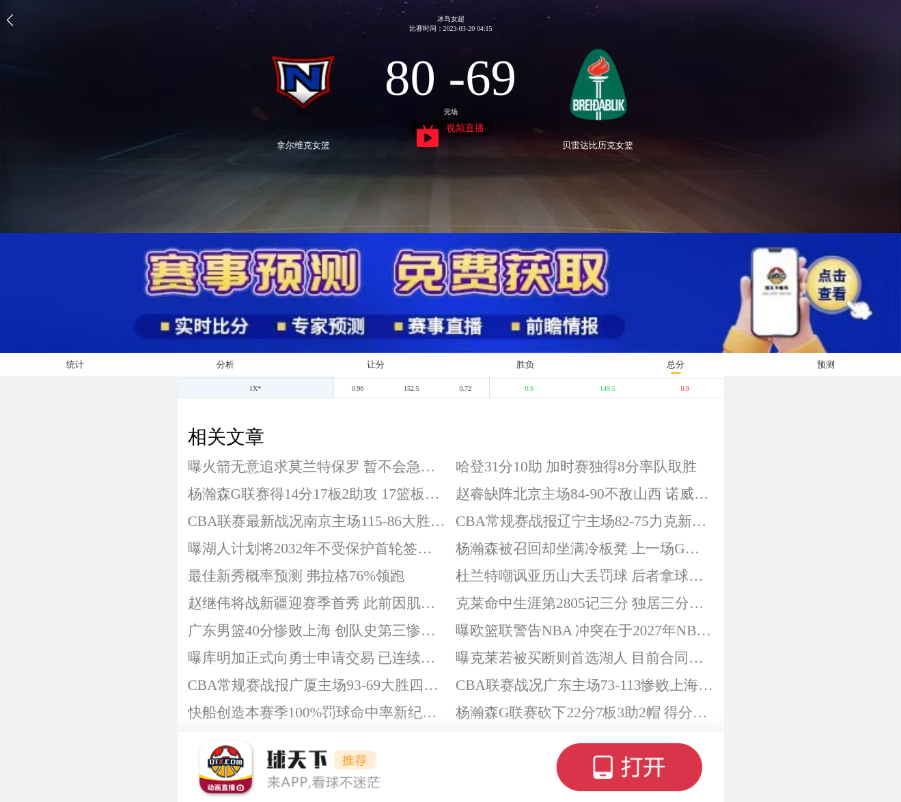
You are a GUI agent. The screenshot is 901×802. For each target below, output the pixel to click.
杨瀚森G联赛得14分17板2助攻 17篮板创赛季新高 (317, 494)
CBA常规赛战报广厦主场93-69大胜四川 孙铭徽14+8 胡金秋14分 (317, 685)
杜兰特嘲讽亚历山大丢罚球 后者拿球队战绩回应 (585, 576)
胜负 (525, 364)
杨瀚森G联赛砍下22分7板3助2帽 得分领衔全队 (585, 712)
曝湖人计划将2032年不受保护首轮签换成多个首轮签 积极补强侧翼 (317, 548)
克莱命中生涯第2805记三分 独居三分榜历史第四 (585, 603)
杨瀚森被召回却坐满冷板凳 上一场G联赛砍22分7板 (585, 548)
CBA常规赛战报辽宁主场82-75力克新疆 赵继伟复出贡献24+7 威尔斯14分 (585, 521)
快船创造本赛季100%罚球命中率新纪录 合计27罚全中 (317, 712)
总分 (675, 364)
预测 (826, 364)
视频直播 (450, 130)
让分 (376, 364)
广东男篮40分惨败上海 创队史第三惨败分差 (317, 630)
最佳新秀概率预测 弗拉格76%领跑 (296, 576)
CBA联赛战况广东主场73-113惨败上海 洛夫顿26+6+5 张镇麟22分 (585, 685)
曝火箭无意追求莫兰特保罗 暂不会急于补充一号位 (317, 466)
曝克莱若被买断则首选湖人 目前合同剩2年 (585, 658)
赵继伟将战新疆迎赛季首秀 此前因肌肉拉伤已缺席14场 (317, 603)
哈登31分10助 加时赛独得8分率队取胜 (576, 466)
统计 (75, 364)
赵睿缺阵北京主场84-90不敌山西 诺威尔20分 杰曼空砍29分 (585, 494)
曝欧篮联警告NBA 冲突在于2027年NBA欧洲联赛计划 (585, 630)
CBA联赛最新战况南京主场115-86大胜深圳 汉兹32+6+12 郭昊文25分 (317, 521)
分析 (225, 364)
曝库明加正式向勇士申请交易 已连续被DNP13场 (317, 658)
